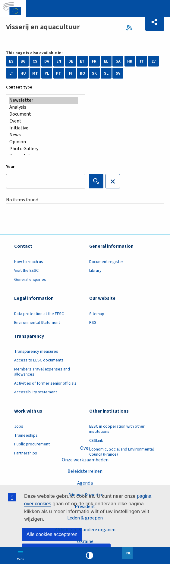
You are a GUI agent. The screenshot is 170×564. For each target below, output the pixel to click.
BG (23, 61)
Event (43, 121)
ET (82, 61)
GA (118, 61)
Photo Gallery (43, 148)
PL (47, 73)
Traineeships (26, 435)
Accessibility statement (35, 392)
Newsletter (43, 100)
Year (10, 167)
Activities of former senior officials (45, 383)
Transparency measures (36, 352)
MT (35, 73)
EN (58, 61)
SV (118, 73)
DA (46, 61)
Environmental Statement (37, 323)
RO (82, 73)
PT (58, 73)
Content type (19, 87)
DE (70, 61)
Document (43, 114)
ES (11, 61)
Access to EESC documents (39, 360)
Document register (106, 262)
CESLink (96, 441)
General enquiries (30, 280)
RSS (130, 27)
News (43, 135)
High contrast (89, 555)
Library (95, 271)
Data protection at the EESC (39, 314)
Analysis (43, 107)
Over (85, 448)
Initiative (43, 128)
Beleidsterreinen (85, 471)
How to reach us (28, 262)
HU (23, 73)
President (85, 506)
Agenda (85, 483)
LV (154, 61)
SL (106, 73)
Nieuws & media (85, 494)
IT (142, 61)
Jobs (18, 426)
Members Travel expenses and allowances (42, 371)
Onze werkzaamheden (85, 459)
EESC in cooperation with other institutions (117, 429)
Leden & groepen (85, 518)
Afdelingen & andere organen (85, 529)
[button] (154, 22)
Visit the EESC (26, 271)
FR (94, 61)
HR (129, 61)
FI (70, 73)
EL (106, 61)
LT (11, 73)
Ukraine (85, 541)
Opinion (43, 141)
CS (35, 61)
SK (94, 73)
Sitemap (96, 314)
